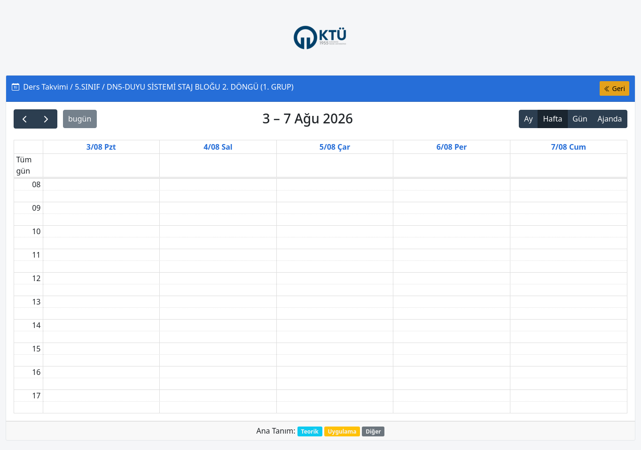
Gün (579, 119)
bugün (79, 119)
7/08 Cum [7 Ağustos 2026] (568, 147)
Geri (614, 88)
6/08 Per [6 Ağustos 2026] (452, 147)
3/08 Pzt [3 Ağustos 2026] (101, 147)
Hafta (552, 119)
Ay (528, 119)
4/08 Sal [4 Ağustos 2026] (217, 147)
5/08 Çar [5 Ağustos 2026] (335, 147)
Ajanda (610, 119)
